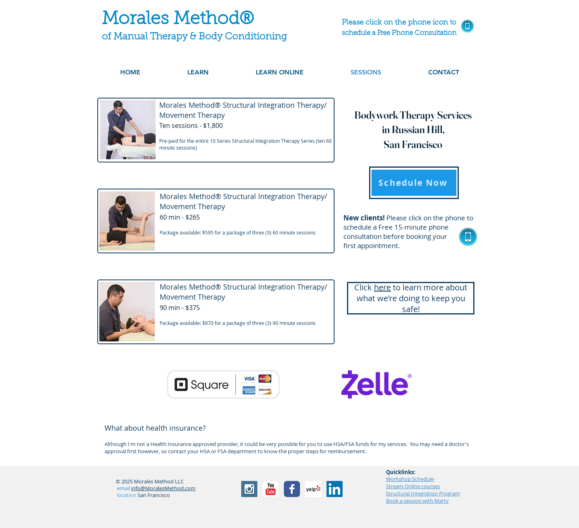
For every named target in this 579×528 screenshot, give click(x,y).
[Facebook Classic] (292, 489)
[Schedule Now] (414, 183)
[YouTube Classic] (271, 489)
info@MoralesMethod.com (163, 488)
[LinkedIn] (334, 489)
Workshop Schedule (410, 479)
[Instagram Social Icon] (249, 489)
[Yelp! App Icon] (313, 489)
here (382, 287)
